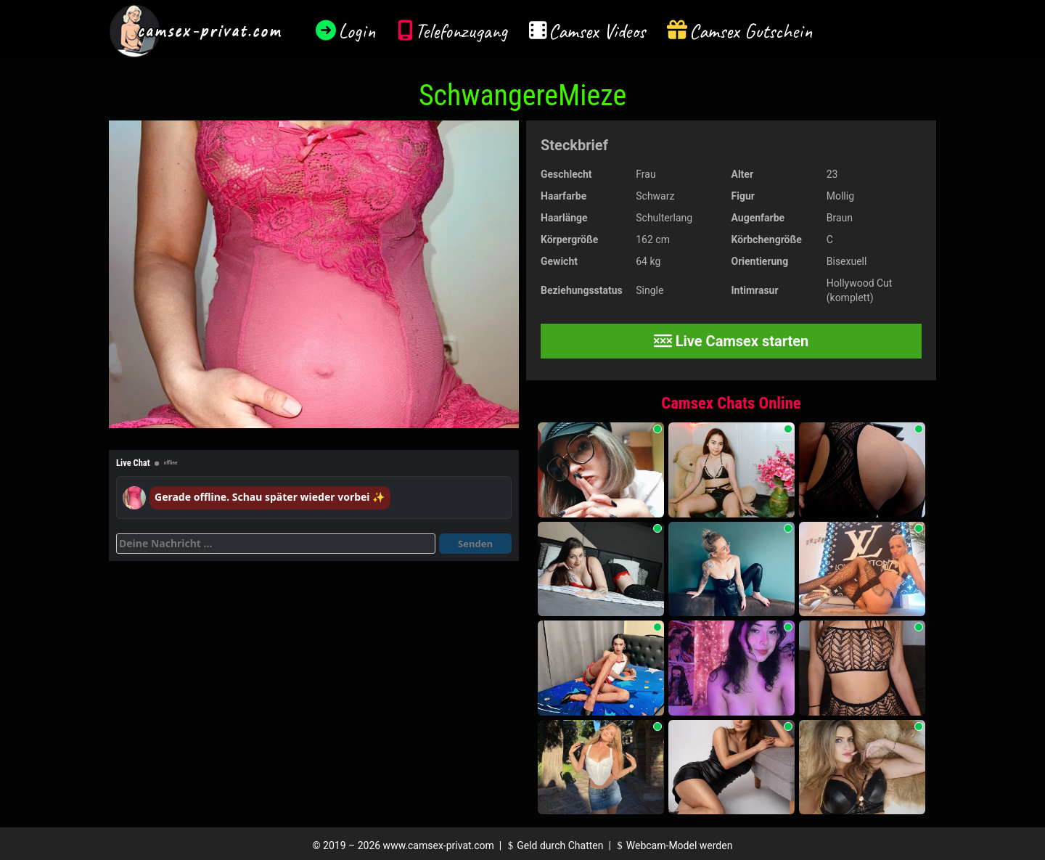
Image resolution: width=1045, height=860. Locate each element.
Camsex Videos (597, 31)
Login (357, 31)
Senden (475, 543)
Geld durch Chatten (554, 845)
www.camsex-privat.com (438, 845)
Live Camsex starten (731, 341)
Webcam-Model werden (672, 845)
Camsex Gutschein (751, 31)
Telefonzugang (461, 31)
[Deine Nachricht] (275, 543)
